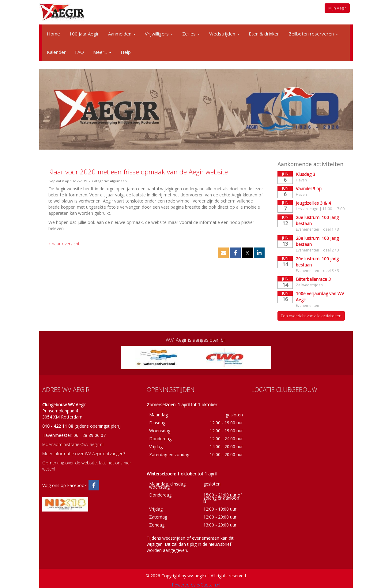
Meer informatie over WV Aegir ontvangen (82, 453)
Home (53, 34)
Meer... (102, 52)
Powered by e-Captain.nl (196, 585)
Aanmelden (122, 34)
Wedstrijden (224, 34)
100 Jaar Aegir (84, 34)
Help (126, 52)
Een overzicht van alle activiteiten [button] (311, 315)
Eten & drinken (264, 34)
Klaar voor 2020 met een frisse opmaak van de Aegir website (138, 171)
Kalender (56, 52)
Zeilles (191, 34)
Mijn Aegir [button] (337, 8)
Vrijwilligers (159, 34)
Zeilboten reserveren (313, 34)
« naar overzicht (64, 244)
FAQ (79, 52)
